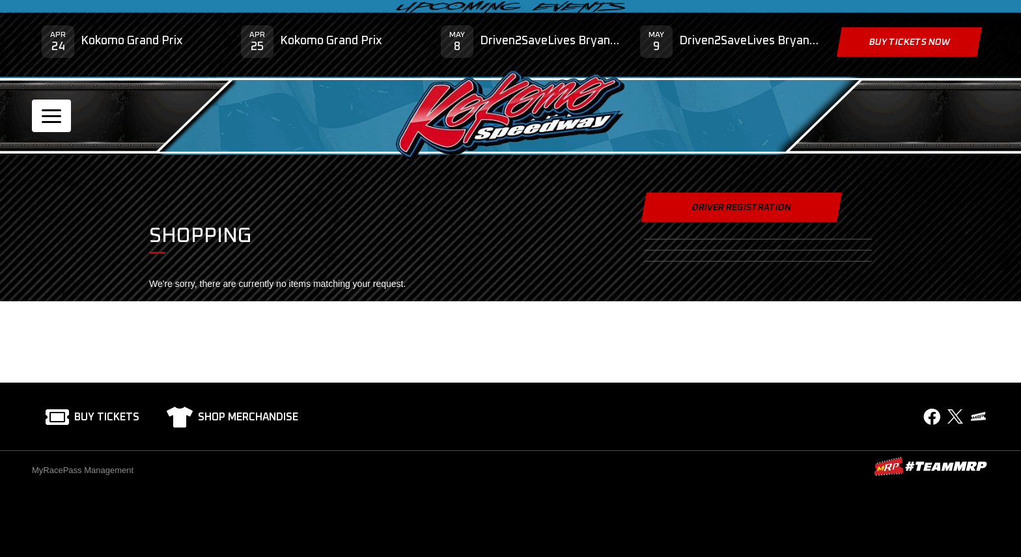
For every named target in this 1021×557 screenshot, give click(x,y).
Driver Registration (742, 207)
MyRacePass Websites (930, 466)
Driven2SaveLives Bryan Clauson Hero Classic (550, 41)
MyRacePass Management (82, 470)
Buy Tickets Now (909, 42)
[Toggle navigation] (51, 116)
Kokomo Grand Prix (132, 41)
